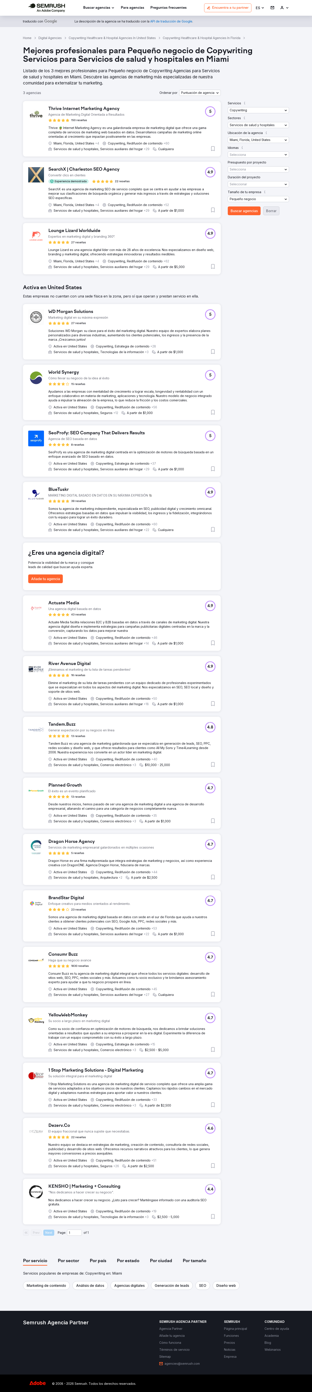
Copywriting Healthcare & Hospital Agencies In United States (112, 38)
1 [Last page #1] (88, 1232)
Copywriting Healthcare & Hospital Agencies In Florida (201, 38)
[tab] (35, 1261)
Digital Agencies (50, 38)
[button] (260, 8)
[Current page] (74, 1233)
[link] (132, 8)
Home (27, 38)
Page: (62, 1232)
